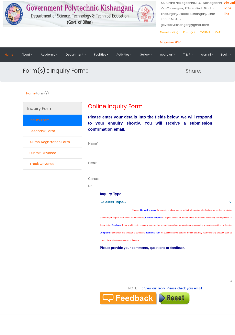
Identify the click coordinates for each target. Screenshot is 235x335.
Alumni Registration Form (48, 142)
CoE (218, 32)
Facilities (100, 55)
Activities (122, 55)
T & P (186, 55)
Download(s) (169, 32)
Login (224, 55)
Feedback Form (41, 131)
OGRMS (205, 32)
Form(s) (189, 32)
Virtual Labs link (229, 8)
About (26, 55)
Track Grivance (40, 163)
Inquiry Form (38, 120)
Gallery (145, 55)
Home (9, 55)
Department (74, 55)
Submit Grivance (41, 153)
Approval (166, 55)
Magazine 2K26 (170, 42)
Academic (48, 55)
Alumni (206, 55)
